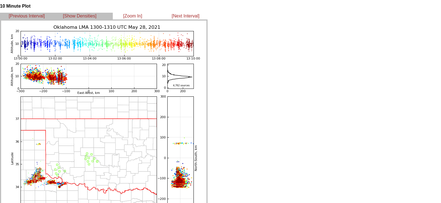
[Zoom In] (132, 16)
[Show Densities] (79, 16)
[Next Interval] (186, 16)
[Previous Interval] (27, 16)
